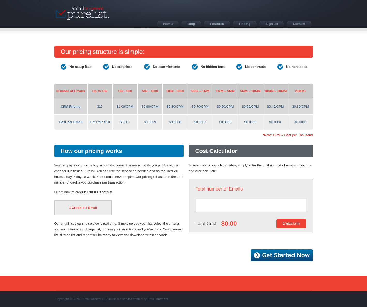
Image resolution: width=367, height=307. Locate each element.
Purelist (82, 13)
